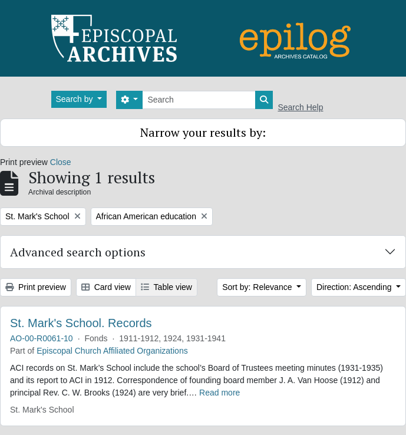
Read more (219, 392)
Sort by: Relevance (258, 287)
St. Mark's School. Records (81, 323)
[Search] (199, 100)
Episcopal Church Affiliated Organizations (112, 350)
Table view (166, 287)
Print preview (35, 287)
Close (60, 162)
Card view (106, 287)
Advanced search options (78, 252)
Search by (75, 99)
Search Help (300, 107)
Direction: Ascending (355, 287)
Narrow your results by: (203, 132)
